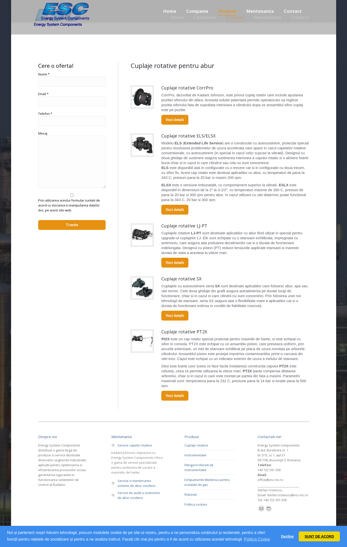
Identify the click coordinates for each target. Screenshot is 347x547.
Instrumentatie (195, 455)
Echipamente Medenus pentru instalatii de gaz (207, 482)
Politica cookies (195, 504)
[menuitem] (177, 17)
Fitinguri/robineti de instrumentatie (199, 467)
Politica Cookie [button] (257, 539)
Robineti (190, 494)
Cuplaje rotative (196, 445)
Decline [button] (287, 536)
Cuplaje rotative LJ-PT (184, 226)
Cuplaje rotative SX (181, 279)
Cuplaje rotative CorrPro (187, 88)
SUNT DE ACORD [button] (319, 536)
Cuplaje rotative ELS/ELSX (188, 136)
